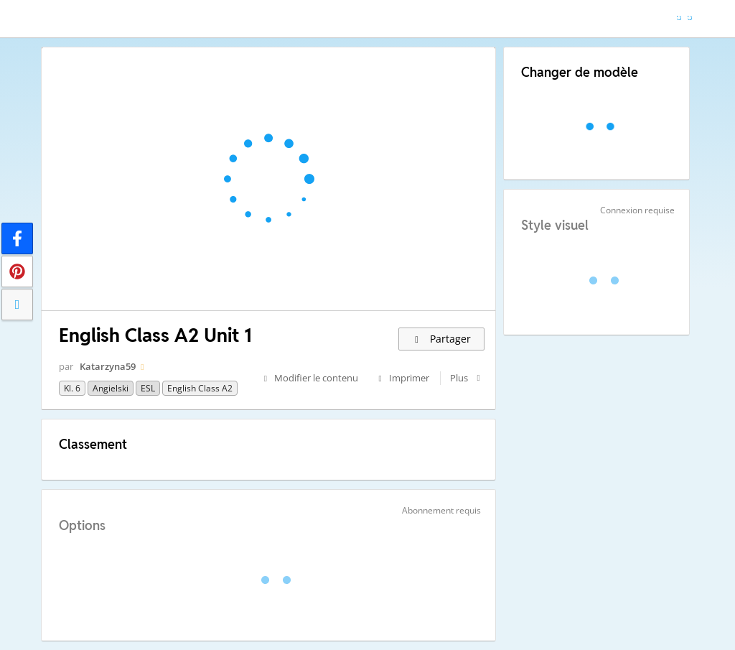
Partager (442, 338)
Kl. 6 (72, 388)
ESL (148, 388)
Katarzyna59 (108, 366)
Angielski (110, 388)
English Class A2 (200, 388)
